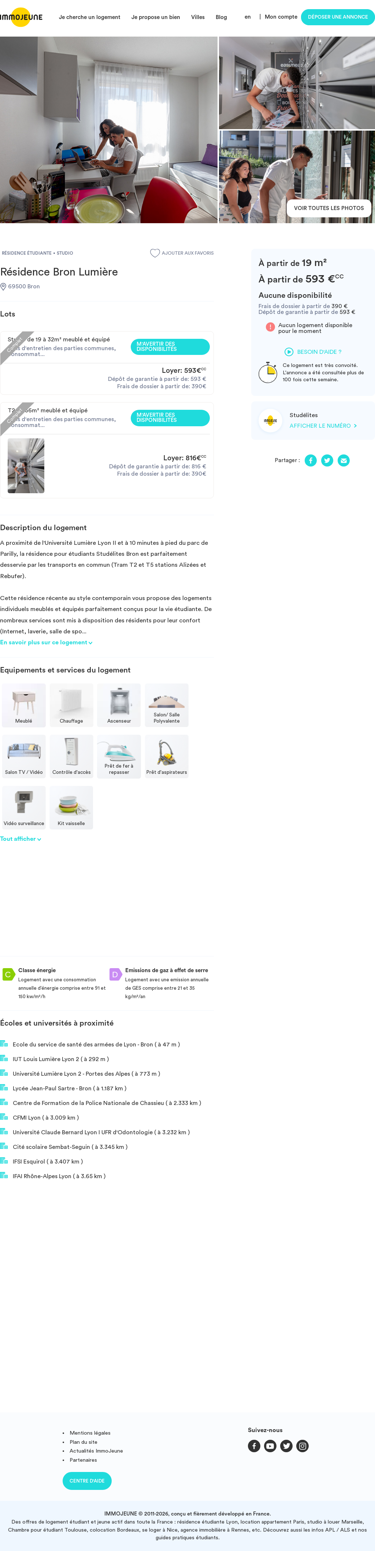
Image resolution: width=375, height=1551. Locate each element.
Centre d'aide (87, 1481)
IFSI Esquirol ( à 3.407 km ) (41, 1161)
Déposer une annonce (338, 17)
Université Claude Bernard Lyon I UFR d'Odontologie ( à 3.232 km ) (95, 1131)
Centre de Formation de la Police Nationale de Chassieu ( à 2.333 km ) (100, 1102)
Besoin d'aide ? (313, 352)
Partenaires (83, 1460)
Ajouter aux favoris (182, 253)
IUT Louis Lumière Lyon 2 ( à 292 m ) (54, 1058)
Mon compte (281, 17)
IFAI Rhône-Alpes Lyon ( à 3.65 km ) (52, 1175)
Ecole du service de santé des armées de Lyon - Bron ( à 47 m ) (90, 1044)
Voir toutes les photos (329, 208)
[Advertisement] (107, 905)
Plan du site (83, 1442)
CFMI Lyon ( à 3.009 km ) (39, 1117)
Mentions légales (90, 1433)
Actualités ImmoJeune (96, 1451)
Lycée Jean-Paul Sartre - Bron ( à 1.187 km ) (63, 1087)
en (248, 17)
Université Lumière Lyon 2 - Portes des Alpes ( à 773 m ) (80, 1073)
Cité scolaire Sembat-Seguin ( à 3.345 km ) (63, 1146)
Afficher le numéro (323, 426)
